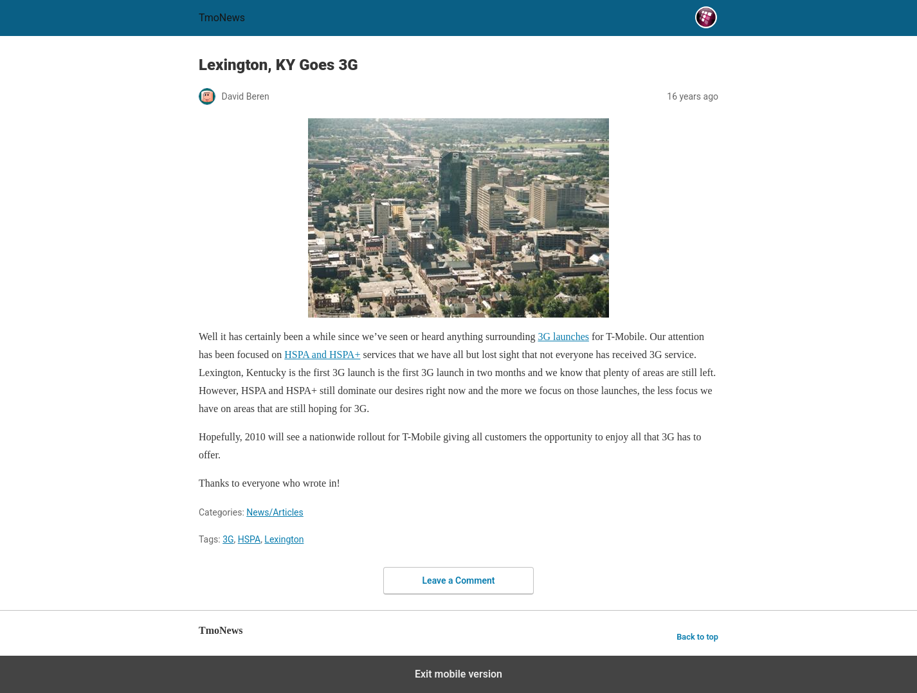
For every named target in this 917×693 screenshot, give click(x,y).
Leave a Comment (458, 580)
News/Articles (275, 512)
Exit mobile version (458, 674)
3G (227, 539)
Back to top (697, 637)
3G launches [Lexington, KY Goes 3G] (563, 336)
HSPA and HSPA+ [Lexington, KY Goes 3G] (322, 354)
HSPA (249, 539)
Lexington (284, 539)
